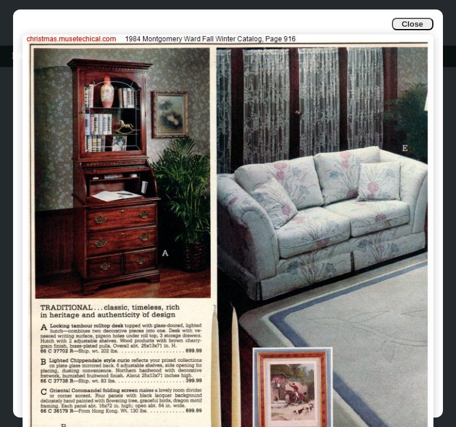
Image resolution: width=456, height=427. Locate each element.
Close (412, 24)
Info (19, 56)
